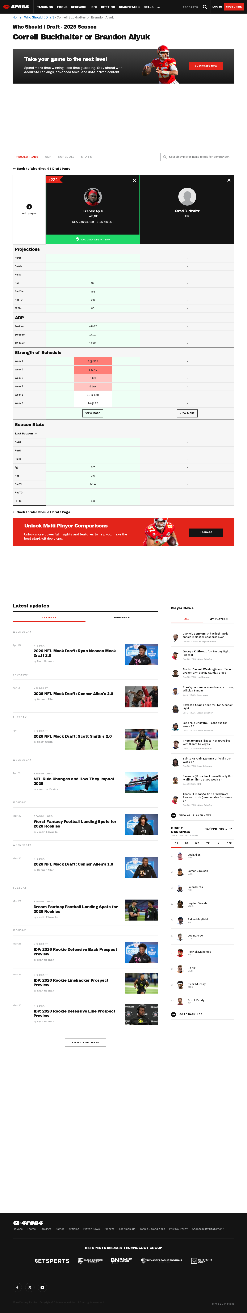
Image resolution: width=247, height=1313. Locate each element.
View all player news (195, 815)
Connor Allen (45, 699)
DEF (229, 843)
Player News (91, 1228)
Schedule (66, 157)
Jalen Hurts (195, 887)
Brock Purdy (196, 1000)
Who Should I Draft (39, 17)
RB (187, 843)
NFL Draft (41, 646)
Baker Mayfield (198, 919)
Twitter (30, 1287)
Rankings (45, 7)
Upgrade (206, 532)
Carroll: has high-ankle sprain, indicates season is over (206, 635)
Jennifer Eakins (47, 789)
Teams (31, 1228)
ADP (48, 157)
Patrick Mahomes (199, 951)
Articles (49, 617)
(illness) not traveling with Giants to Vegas (206, 742)
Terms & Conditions (152, 1228)
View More (92, 413)
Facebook (17, 1287)
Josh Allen (194, 854)
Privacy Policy (178, 1228)
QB (176, 843)
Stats (86, 157)
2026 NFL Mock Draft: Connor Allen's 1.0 (73, 864)
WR (197, 843)
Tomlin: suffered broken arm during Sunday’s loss (208, 671)
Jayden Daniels (197, 903)
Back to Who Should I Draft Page (43, 168)
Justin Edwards (47, 831)
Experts (109, 1228)
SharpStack (129, 7)
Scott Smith (45, 741)
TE (208, 843)
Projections (27, 157)
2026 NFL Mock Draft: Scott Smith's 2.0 (73, 736)
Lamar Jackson (198, 870)
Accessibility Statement (208, 1228)
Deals (149, 7)
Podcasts (190, 7)
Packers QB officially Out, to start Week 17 (208, 778)
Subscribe (234, 6)
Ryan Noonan (45, 661)
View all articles (85, 1042)
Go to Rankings (190, 1014)
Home (17, 17)
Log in (217, 7)
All (186, 619)
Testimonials (127, 1228)
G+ (42, 1287)
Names (60, 1228)
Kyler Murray (197, 984)
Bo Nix (192, 967)
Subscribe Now (206, 65)
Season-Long (43, 774)
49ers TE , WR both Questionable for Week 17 (207, 797)
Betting (108, 7)
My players (218, 619)
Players (18, 1228)
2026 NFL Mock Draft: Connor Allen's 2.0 (73, 694)
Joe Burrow (196, 935)
